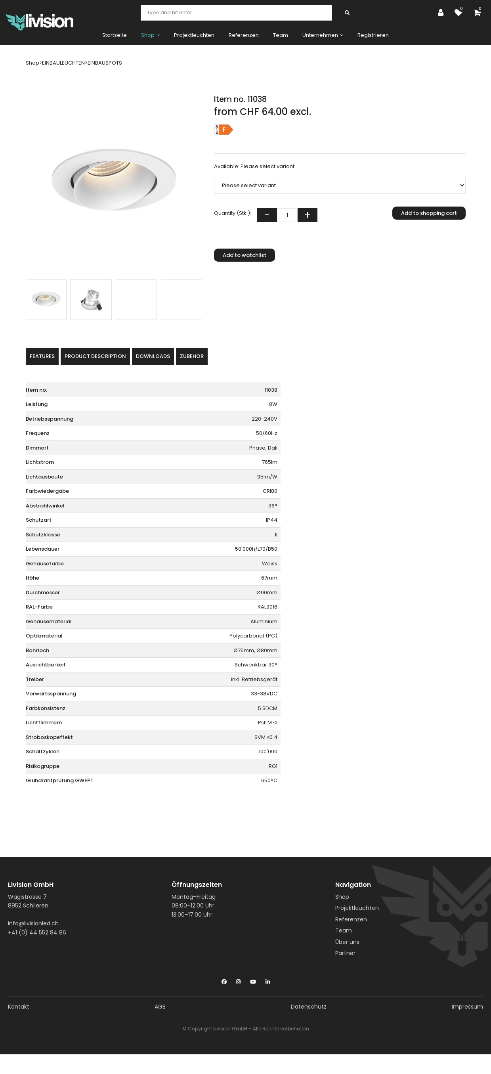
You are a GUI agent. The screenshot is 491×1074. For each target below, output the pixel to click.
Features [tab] (42, 356)
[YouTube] (253, 980)
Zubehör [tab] (192, 356)
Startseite (114, 35)
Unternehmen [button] (322, 35)
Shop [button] (150, 35)
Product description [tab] (95, 356)
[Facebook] (224, 980)
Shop (342, 897)
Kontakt (18, 1007)
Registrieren (373, 35)
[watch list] (460, 13)
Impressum (467, 1007)
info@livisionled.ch (33, 923)
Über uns (347, 942)
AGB (160, 1007)
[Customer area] (442, 13)
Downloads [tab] (153, 356)
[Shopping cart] (479, 13)
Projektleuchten (194, 35)
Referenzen (244, 35)
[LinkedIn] (268, 980)
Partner (345, 953)
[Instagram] (238, 980)
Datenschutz (309, 1007)
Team (280, 35)
